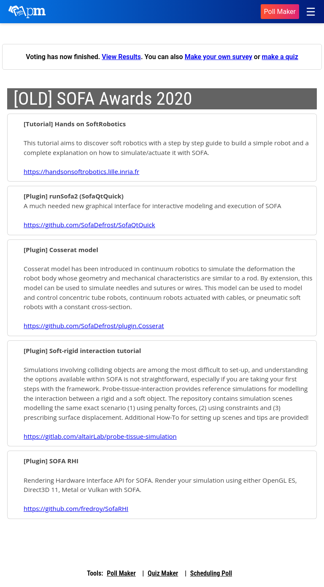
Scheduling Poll (211, 573)
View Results (121, 57)
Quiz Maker (163, 573)
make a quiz (280, 57)
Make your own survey (218, 57)
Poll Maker (280, 12)
